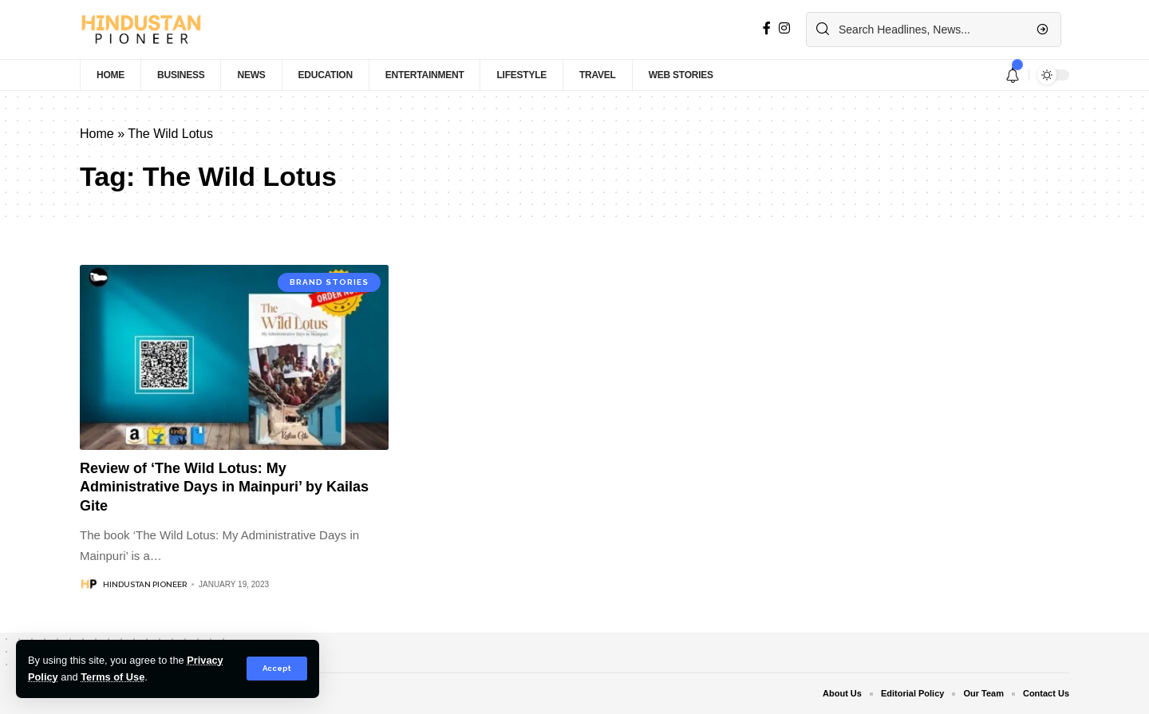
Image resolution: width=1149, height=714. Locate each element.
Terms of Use (112, 677)
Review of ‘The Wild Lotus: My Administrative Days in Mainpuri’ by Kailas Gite (224, 487)
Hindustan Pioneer (145, 584)
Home (97, 133)
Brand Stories (329, 282)
